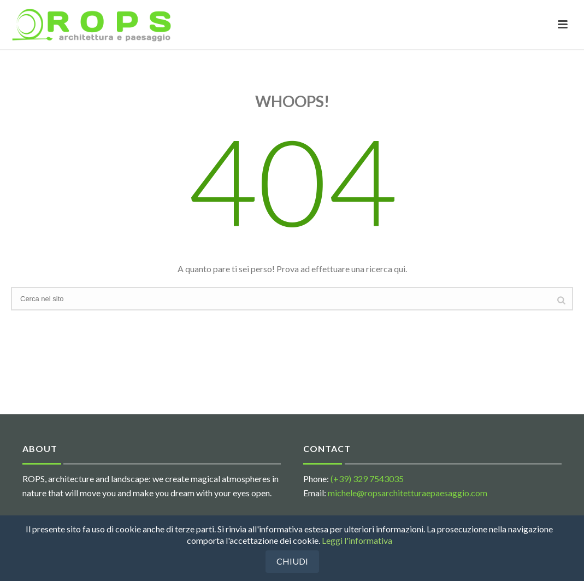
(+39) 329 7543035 (367, 478)
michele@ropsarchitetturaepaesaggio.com (407, 493)
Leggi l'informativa (357, 540)
